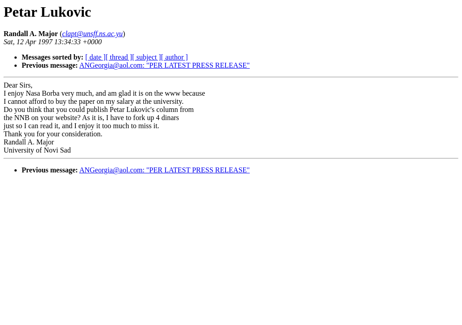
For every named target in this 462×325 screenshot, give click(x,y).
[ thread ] (119, 57)
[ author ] (174, 57)
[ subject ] (146, 57)
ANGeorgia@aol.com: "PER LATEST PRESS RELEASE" (164, 65)
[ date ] (95, 57)
